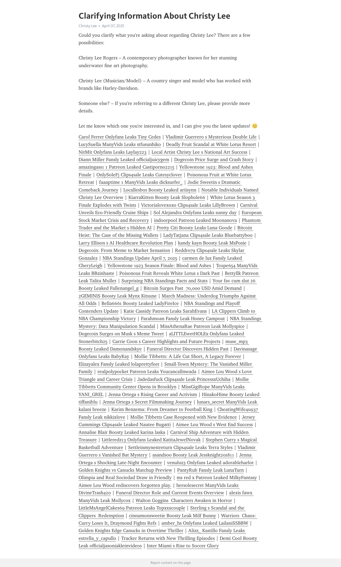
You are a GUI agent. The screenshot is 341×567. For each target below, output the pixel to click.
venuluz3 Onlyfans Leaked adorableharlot (210, 463)
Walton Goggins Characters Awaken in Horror (184, 500)
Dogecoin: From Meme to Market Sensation (124, 250)
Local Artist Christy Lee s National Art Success (199, 152)
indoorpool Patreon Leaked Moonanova (195, 220)
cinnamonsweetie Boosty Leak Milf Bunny (172, 516)
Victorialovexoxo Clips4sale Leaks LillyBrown (188, 205)
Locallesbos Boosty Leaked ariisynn (159, 190)
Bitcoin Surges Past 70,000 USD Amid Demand (193, 288)
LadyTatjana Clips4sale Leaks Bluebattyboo (208, 235)
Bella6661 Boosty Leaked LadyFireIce (140, 303)
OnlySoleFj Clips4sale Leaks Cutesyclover (139, 175)
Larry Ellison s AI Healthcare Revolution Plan (126, 243)
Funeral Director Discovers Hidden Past (188, 349)
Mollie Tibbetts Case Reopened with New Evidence (183, 417)
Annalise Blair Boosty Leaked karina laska (122, 432)
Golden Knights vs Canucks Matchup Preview (125, 470)
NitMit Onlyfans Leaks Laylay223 (113, 152)
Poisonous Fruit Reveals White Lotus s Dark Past (169, 273)
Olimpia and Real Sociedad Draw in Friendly (125, 477)
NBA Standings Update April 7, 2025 (140, 258)
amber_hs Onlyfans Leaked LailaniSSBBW (204, 523)
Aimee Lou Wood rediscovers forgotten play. (125, 485)
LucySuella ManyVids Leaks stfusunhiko (120, 144)
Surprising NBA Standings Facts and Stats (164, 281)
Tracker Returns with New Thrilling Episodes (168, 538)
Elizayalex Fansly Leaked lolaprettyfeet (119, 364)
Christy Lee (88, 25)
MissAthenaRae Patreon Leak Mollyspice (202, 326)
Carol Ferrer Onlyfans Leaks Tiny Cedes (120, 137)
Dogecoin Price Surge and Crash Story (214, 159)
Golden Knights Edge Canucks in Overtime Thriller (131, 530)
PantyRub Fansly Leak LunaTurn (210, 470)
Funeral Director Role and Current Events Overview (170, 493)
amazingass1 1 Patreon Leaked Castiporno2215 (126, 167)
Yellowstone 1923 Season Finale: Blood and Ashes (159, 265)
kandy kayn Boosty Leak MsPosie (212, 243)
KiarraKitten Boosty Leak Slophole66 (166, 197)
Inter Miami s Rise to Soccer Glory (183, 546)
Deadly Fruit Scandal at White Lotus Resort (211, 144)
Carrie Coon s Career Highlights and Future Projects (166, 341)
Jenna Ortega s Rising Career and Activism (152, 394)
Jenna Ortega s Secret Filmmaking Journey (147, 402)
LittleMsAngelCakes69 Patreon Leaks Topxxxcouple (132, 508)
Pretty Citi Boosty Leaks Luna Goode (194, 228)
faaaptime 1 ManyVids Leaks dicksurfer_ (140, 182)
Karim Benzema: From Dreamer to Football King (161, 409)
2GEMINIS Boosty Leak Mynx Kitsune (118, 296)
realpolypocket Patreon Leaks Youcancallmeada (147, 371)
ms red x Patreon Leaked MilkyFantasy (217, 477)
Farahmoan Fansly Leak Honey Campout (183, 318)
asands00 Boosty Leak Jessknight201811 (193, 455)
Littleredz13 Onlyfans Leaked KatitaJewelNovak (151, 440)
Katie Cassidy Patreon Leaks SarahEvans (165, 311)
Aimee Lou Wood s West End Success (214, 424)
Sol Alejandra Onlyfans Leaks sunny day (195, 212)
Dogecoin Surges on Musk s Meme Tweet (121, 334)
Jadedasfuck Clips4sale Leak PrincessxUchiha (183, 379)
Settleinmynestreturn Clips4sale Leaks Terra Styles (180, 447)
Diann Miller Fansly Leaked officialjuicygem (124, 159)
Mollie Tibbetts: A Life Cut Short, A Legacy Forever (187, 356)
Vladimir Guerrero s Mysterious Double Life (211, 137)
